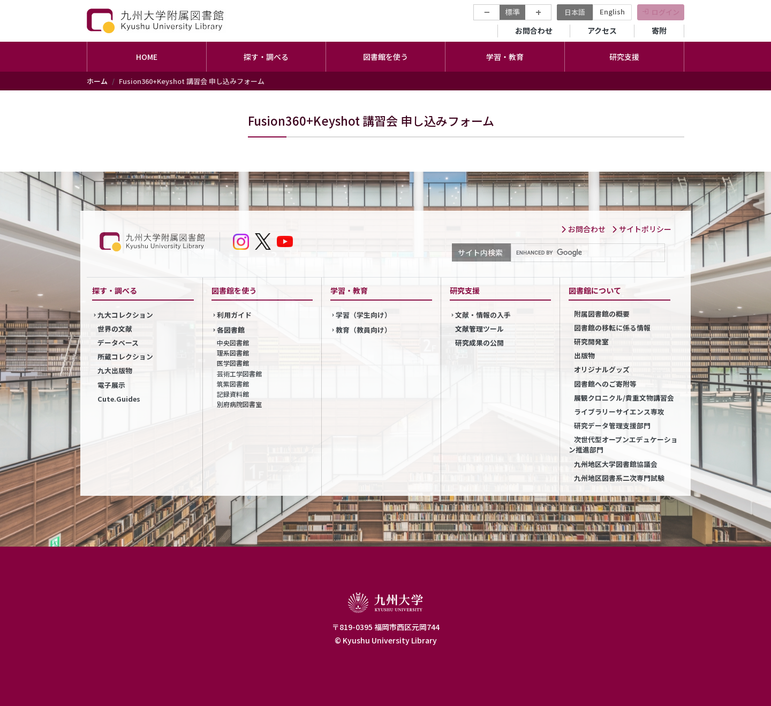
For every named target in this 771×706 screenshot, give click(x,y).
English (612, 11)
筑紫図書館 (233, 383)
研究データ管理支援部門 (612, 425)
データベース (118, 342)
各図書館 (231, 330)
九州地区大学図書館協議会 (615, 464)
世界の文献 (114, 329)
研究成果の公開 (479, 342)
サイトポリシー (641, 229)
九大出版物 (114, 370)
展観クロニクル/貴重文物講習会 (624, 398)
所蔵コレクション (125, 356)
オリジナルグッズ (602, 369)
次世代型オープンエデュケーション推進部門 (623, 444)
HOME (146, 56)
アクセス (602, 30)
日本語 (574, 12)
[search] (586, 253)
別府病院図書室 (239, 404)
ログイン (665, 12)
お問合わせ (534, 30)
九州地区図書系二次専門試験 (619, 478)
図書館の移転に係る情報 (612, 328)
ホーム (97, 81)
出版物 (584, 355)
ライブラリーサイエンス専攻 (619, 411)
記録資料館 (233, 393)
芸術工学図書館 (239, 373)
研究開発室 (591, 341)
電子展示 (111, 385)
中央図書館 (233, 342)
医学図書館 (233, 362)
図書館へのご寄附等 (605, 384)
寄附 (659, 30)
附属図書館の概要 (602, 314)
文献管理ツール (479, 329)
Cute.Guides (118, 399)
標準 (512, 11)
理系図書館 (233, 352)
